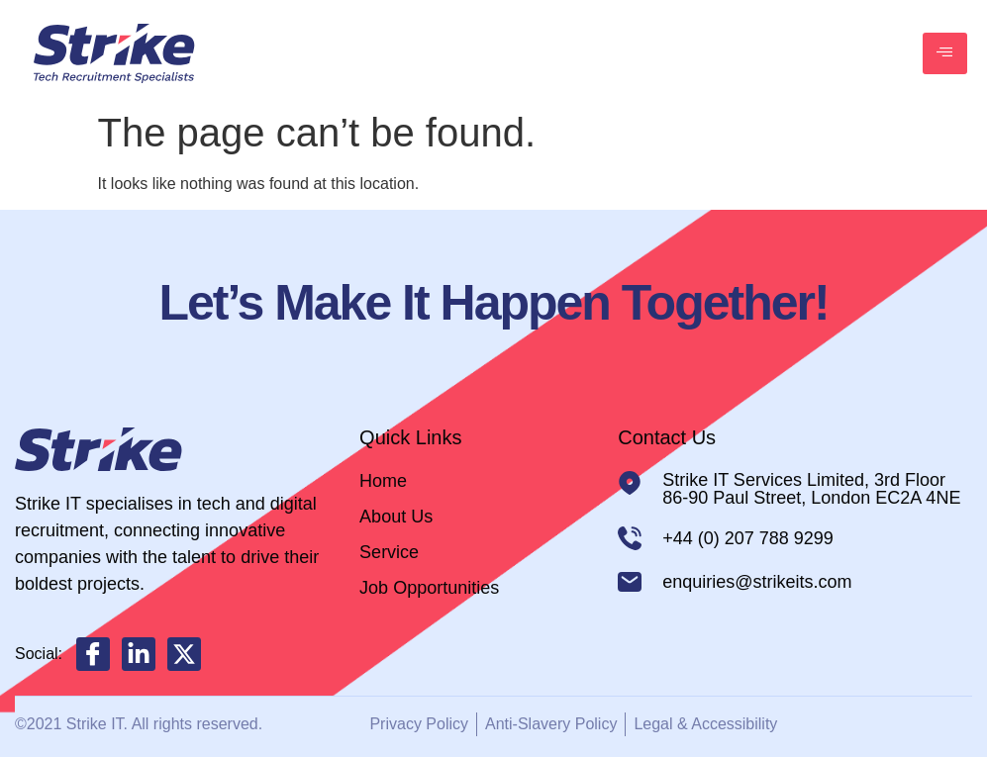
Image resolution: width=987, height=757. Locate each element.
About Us (396, 516)
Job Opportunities (429, 588)
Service (389, 552)
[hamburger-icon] (945, 53)
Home (383, 481)
